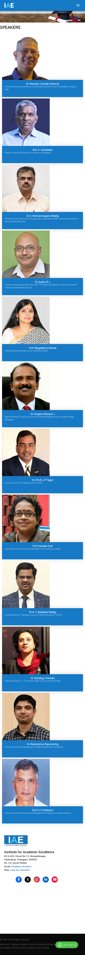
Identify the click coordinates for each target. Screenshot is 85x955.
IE (9, 5)
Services (16, 944)
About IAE (5, 944)
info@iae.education (21, 866)
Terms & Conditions (38, 944)
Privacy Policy (54, 944)
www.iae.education (20, 870)
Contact (31, 948)
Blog (47, 948)
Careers (40, 948)
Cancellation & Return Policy (13, 948)
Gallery (24, 944)
